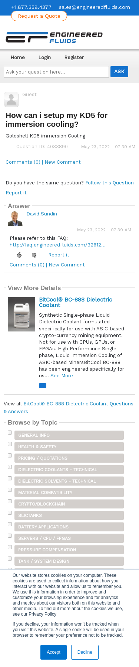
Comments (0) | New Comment (43, 162)
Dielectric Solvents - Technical (57, 481)
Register (74, 57)
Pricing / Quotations (42, 458)
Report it (16, 192)
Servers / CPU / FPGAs (44, 538)
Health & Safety (37, 446)
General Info (34, 435)
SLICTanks (30, 515)
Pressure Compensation (47, 549)
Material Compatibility (45, 492)
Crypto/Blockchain (41, 504)
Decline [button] (84, 652)
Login (44, 57)
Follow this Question (109, 183)
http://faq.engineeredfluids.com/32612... (58, 245)
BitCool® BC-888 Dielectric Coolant (75, 302)
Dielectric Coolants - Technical (57, 469)
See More (61, 375)
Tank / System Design (43, 561)
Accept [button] (53, 652)
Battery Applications (43, 527)
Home (17, 57)
